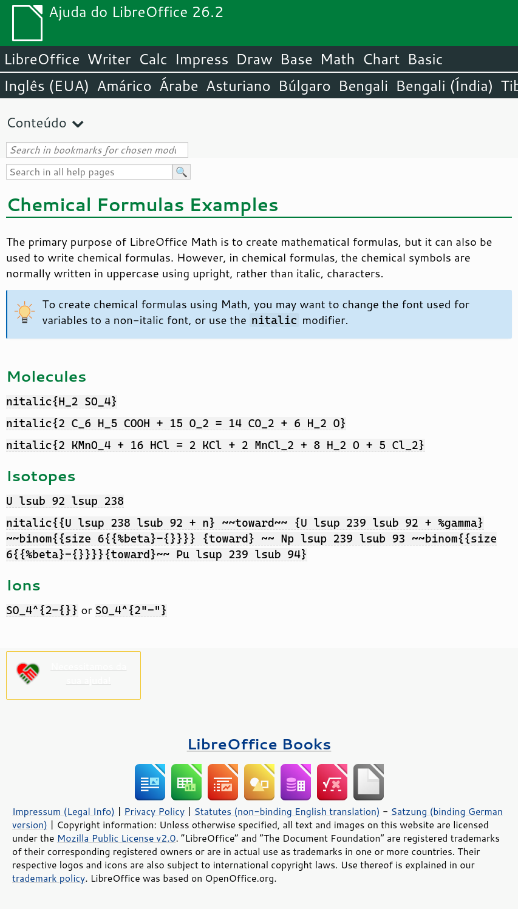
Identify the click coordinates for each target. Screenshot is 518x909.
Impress (202, 59)
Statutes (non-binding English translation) (287, 811)
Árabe (179, 85)
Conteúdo (36, 122)
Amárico (124, 85)
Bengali (363, 85)
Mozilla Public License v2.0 (116, 838)
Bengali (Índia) (444, 85)
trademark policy (48, 878)
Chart (381, 59)
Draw (254, 59)
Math (337, 59)
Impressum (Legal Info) (63, 811)
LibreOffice (42, 59)
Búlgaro (304, 85)
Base (296, 59)
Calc (153, 59)
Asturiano (238, 85)
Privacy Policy (154, 811)
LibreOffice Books (259, 743)
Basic (425, 59)
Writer (109, 59)
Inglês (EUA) (46, 85)
